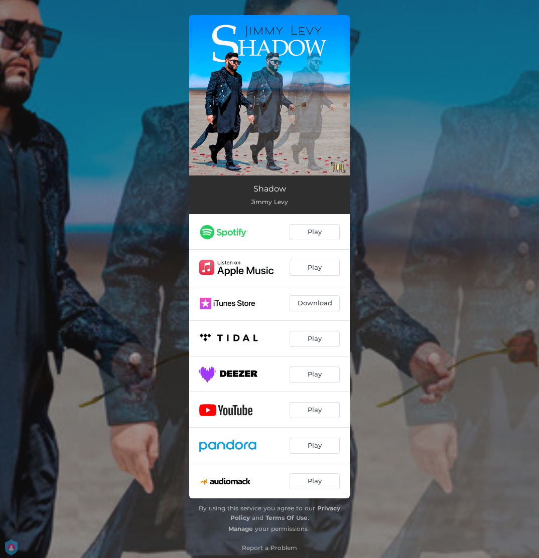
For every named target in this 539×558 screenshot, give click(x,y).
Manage (240, 528)
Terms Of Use (286, 517)
